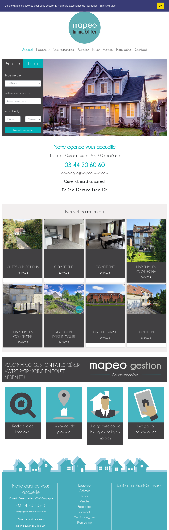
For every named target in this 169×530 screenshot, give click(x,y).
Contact (141, 50)
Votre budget (13, 111)
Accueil (27, 50)
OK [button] (160, 5)
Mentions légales (84, 517)
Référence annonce (17, 93)
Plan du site (84, 522)
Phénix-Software (148, 485)
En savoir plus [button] (107, 5)
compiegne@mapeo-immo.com (84, 173)
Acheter (83, 50)
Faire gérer (124, 50)
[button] (52, 97)
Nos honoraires (63, 50)
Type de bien (13, 75)
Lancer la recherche (23, 130)
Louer (96, 50)
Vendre (108, 50)
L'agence (42, 50)
